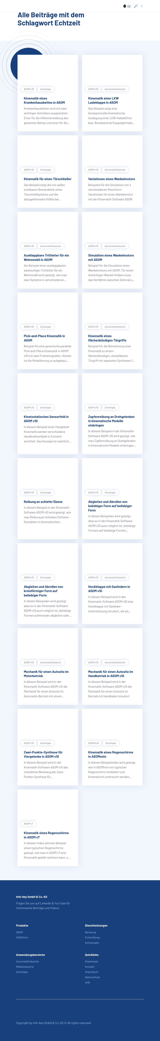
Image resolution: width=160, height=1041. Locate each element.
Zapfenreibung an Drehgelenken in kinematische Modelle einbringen (111, 421)
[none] (126, 6)
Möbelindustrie (25, 966)
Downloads (91, 961)
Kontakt (89, 966)
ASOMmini (93, 742)
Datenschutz (92, 977)
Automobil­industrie (115, 88)
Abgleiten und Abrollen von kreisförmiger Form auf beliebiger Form (43, 591)
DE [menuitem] (129, 6)
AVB (87, 982)
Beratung (90, 932)
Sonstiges (45, 88)
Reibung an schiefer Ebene (43, 502)
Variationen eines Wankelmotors (111, 179)
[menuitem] (126, 6)
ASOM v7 (28, 823)
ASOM (19, 932)
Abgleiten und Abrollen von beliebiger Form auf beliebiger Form (110, 506)
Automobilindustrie (27, 961)
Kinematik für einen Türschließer (47, 179)
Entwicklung (92, 937)
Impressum (91, 971)
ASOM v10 (29, 88)
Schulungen (92, 942)
